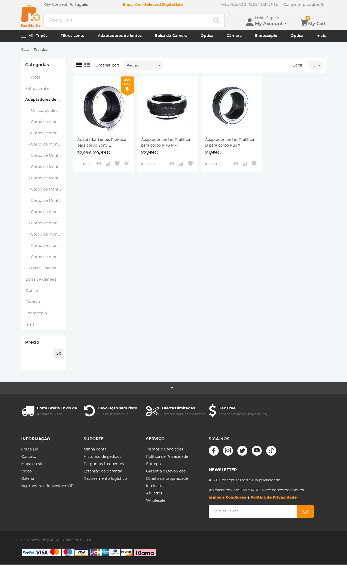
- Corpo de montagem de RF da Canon (45, 246)
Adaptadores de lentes (120, 36)
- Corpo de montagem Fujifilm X (45, 122)
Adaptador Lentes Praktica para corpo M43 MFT (165, 142)
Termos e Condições (164, 449)
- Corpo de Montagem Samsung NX (45, 201)
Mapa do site (33, 464)
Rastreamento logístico (105, 479)
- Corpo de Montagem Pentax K (45, 178)
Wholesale (155, 501)
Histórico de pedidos (102, 457)
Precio (32, 342)
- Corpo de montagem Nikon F (45, 212)
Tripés (41, 36)
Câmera (234, 36)
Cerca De (29, 449)
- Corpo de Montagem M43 (45, 167)
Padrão (133, 65)
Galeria (27, 479)
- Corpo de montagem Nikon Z (45, 223)
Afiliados (154, 493)
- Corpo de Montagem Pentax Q (45, 189)
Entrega (153, 464)
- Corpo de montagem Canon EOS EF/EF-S (45, 234)
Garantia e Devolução (166, 471)
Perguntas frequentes (104, 464)
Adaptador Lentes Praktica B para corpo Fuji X (229, 142)
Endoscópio (266, 36)
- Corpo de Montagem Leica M (45, 156)
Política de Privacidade (167, 457)
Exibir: (297, 65)
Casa (25, 50)
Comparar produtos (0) (304, 5)
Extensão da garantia (103, 471)
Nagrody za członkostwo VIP (47, 486)
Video (26, 471)
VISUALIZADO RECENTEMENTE (249, 5)
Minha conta (95, 449)
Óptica (207, 36)
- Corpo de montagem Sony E (45, 257)
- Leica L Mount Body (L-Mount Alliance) (45, 268)
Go (58, 353)
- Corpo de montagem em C (45, 144)
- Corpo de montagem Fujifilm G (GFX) (45, 133)
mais (321, 36)
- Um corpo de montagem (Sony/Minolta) (45, 111)
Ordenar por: (107, 65)
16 (313, 65)
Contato (28, 457)
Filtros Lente (72, 36)
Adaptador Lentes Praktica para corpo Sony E (101, 142)
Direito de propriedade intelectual (167, 482)
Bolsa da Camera (171, 36)
